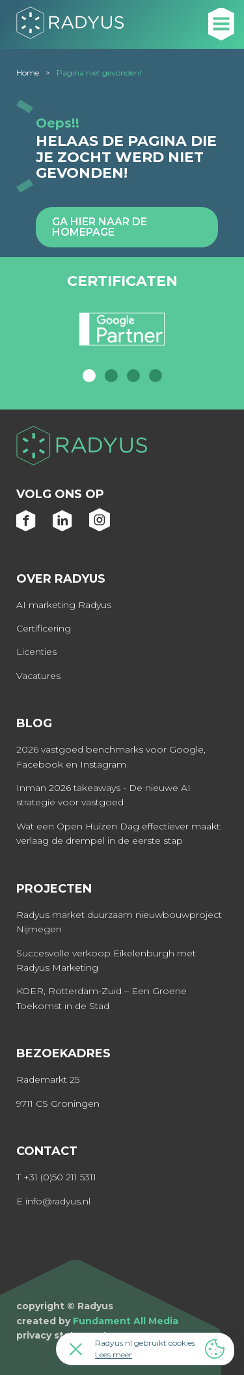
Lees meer (113, 1354)
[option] (122, 335)
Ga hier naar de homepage (99, 226)
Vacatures (38, 676)
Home (27, 72)
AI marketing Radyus (63, 605)
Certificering (43, 628)
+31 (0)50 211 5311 (59, 1177)
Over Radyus (60, 579)
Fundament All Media (125, 1321)
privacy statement (61, 1335)
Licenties (36, 652)
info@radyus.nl (57, 1201)
